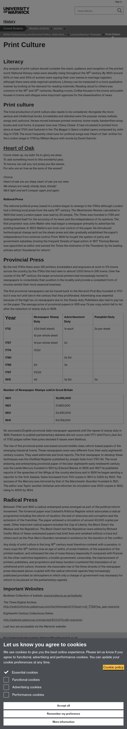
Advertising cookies (22, 687)
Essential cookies (20, 672)
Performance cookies (23, 695)
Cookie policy (113, 667)
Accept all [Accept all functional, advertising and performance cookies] (63, 705)
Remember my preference (63, 713)
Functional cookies (21, 680)
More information (63, 721)
